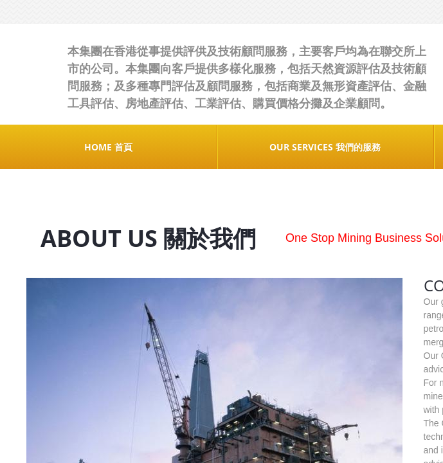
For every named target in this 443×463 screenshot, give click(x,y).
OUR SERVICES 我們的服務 (325, 147)
